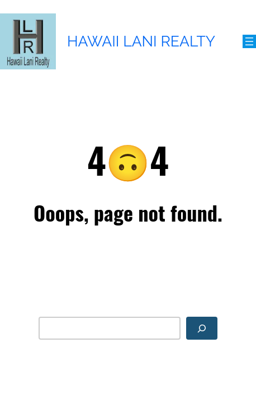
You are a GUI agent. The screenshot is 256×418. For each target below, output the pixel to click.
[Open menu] (249, 41)
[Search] (201, 328)
